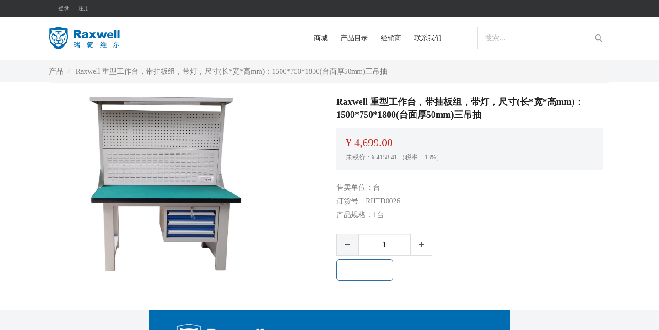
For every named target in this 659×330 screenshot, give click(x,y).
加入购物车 (364, 270)
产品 (56, 71)
